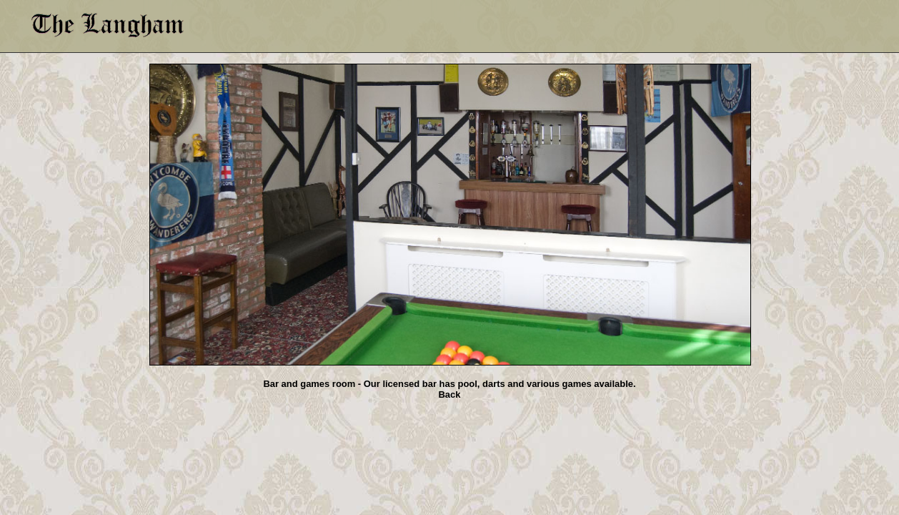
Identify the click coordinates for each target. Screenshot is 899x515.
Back (450, 394)
